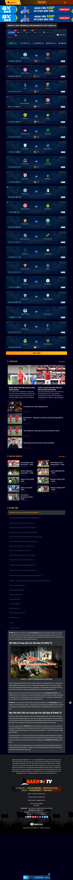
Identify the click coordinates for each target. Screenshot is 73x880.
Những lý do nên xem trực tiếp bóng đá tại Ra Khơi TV (23, 568)
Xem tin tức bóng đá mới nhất (17, 583)
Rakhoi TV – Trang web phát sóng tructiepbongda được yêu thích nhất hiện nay (29, 579)
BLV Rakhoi (35, 41)
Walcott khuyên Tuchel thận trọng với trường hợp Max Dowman (22, 386)
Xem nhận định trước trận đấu (17, 611)
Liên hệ (24, 788)
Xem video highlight (14, 602)
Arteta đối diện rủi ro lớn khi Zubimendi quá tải (35, 405)
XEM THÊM (61, 359)
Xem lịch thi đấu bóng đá (15, 592)
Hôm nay (47, 41)
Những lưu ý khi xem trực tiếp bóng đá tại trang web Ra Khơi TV (25, 573)
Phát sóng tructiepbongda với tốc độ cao (20, 548)
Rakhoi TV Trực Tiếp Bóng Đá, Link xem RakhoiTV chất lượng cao (32, 25)
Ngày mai (59, 41)
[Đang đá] (36, 54)
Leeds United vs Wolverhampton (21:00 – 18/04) (27, 495)
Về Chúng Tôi (20, 786)
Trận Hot (23, 41)
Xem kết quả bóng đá (14, 597)
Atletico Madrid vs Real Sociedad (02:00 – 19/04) (57, 461)
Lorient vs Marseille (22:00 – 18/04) (57, 470)
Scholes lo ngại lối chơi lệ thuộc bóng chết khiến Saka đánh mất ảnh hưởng (50, 386)
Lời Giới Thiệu (14, 506)
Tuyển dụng (47, 788)
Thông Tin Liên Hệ (14, 626)
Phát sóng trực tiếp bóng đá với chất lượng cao (21, 544)
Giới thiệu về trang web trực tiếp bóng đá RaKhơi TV (24, 510)
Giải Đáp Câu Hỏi (35, 788)
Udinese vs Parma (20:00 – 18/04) (28, 478)
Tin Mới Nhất (14, 359)
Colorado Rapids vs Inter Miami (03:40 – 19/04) (27, 461)
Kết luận (11, 621)
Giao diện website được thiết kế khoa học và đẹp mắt (23, 526)
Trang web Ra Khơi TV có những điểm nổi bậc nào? (22, 521)
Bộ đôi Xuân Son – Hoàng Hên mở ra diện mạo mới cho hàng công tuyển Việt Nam (43, 417)
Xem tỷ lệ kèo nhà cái (14, 606)
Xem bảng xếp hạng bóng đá (16, 588)
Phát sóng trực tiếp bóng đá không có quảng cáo (21, 558)
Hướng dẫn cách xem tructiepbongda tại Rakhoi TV (22, 563)
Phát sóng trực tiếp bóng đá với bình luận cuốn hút (22, 553)
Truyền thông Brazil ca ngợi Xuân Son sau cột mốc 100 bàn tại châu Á (41, 429)
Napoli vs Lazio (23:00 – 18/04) (27, 486)
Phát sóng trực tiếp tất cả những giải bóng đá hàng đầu (23, 530)
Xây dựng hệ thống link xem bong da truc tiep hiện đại (23, 539)
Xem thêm (36, 351)
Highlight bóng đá (17, 454)
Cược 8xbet (41, 2)
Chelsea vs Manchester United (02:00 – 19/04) (27, 470)
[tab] (12, 32)
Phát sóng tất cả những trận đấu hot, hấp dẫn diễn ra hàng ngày (25, 535)
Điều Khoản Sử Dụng (50, 786)
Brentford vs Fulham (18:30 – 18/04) (57, 478)
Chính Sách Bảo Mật (34, 786)
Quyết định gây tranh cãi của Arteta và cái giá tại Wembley (38, 441)
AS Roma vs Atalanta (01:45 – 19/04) (57, 486)
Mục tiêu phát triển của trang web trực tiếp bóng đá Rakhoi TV (25, 516)
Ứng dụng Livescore (14, 615)
